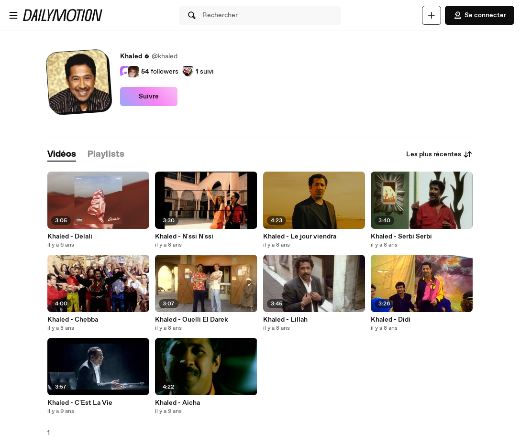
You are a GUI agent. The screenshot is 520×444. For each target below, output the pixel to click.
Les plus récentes (439, 154)
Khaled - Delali (69, 236)
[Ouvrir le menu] (13, 15)
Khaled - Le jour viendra (299, 236)
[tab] (61, 155)
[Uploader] (431, 15)
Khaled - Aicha (177, 403)
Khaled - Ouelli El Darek (191, 320)
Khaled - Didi (390, 320)
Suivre (149, 96)
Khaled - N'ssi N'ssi (184, 236)
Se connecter (479, 15)
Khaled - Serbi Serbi (401, 236)
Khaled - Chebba (72, 320)
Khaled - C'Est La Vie (79, 403)
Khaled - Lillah (285, 320)
